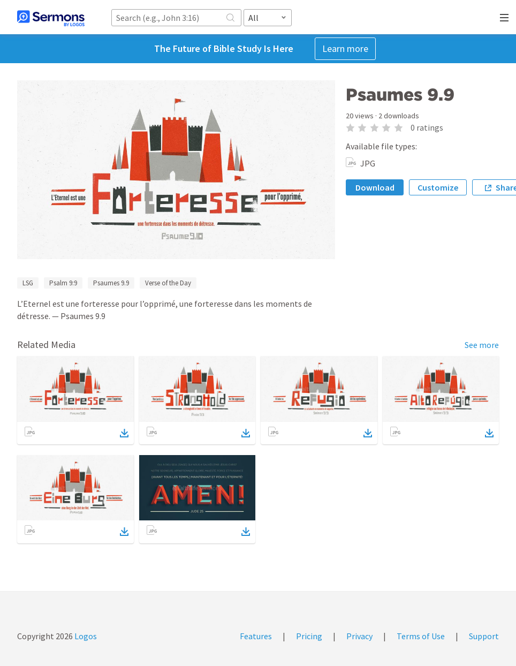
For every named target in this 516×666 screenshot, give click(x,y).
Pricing (309, 636)
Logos (85, 636)
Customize (438, 187)
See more (482, 344)
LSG (27, 282)
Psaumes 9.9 (111, 282)
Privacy (359, 636)
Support (484, 636)
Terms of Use (421, 636)
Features (256, 636)
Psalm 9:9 (63, 282)
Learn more (345, 48)
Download (374, 187)
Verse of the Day (168, 282)
